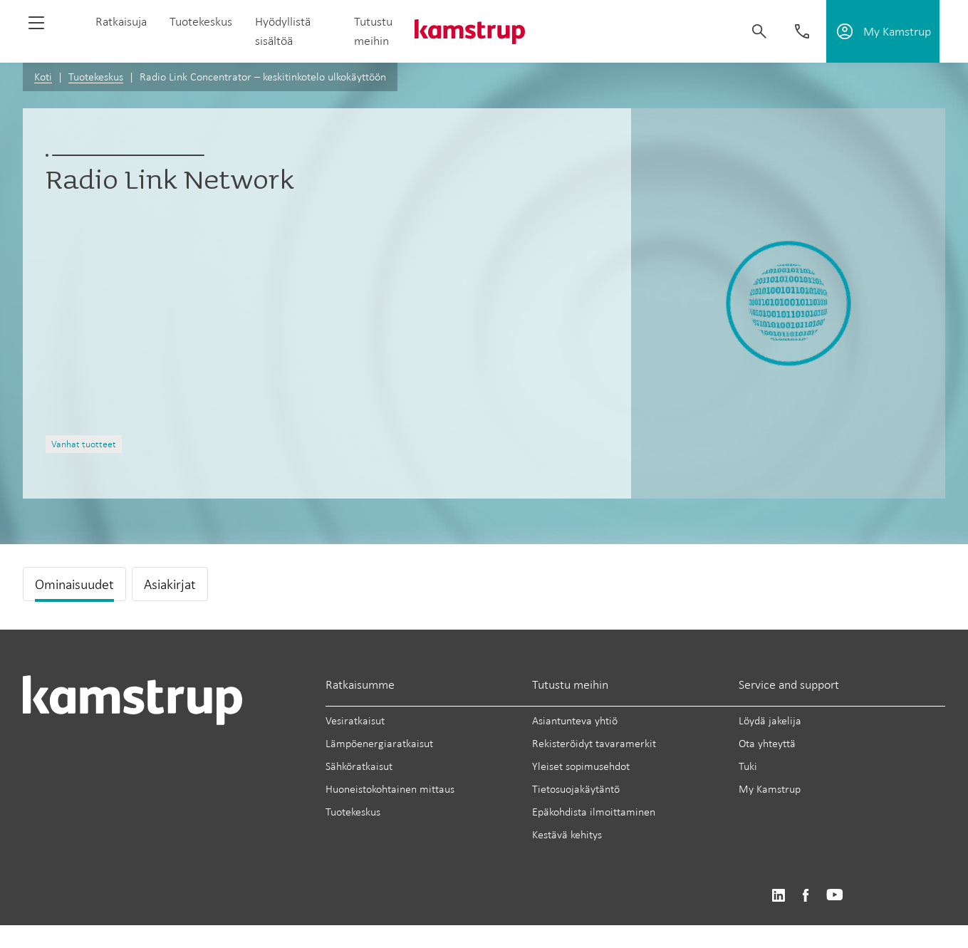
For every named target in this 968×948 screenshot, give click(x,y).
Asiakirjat (170, 584)
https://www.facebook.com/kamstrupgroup (805, 895)
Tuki (748, 766)
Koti (43, 76)
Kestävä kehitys (567, 834)
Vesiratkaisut (355, 720)
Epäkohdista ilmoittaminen (593, 811)
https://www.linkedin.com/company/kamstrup (778, 895)
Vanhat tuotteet (83, 444)
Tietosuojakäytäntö (576, 789)
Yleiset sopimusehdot (581, 766)
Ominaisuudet (74, 584)
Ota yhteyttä (767, 743)
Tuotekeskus (201, 21)
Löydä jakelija (770, 720)
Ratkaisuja (121, 21)
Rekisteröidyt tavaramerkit (594, 743)
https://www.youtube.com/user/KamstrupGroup (834, 895)
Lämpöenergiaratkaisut (379, 743)
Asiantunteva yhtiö (575, 720)
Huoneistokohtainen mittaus (390, 789)
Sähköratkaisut (359, 766)
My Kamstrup (770, 789)
